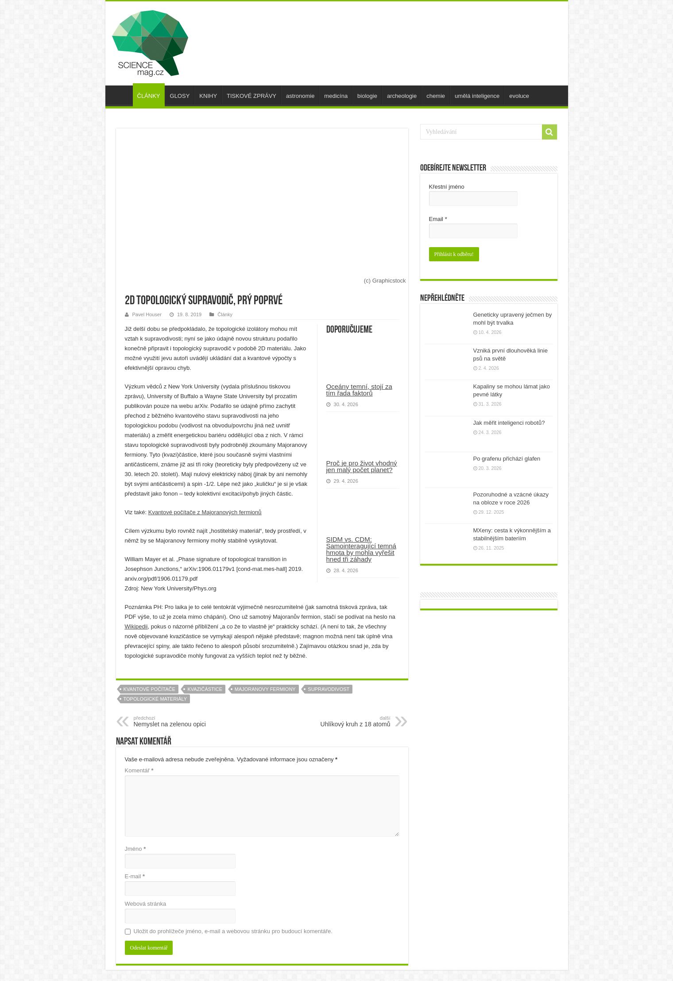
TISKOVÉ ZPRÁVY (251, 96)
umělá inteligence (477, 96)
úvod (121, 94)
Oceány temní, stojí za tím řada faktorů (359, 390)
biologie (367, 96)
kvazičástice (204, 689)
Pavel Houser (147, 314)
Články (224, 314)
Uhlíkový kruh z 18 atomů (345, 721)
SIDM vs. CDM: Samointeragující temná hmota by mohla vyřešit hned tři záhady (361, 549)
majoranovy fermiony (265, 689)
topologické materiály (155, 699)
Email (438, 219)
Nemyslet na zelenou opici (179, 721)
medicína (336, 96)
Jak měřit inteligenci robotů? (509, 422)
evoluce (519, 96)
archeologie (402, 96)
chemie (435, 96)
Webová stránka (145, 903)
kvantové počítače (149, 689)
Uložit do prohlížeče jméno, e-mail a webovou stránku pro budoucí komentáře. (233, 931)
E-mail (135, 876)
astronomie (300, 96)
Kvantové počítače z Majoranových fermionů (205, 512)
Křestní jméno (446, 186)
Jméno (135, 848)
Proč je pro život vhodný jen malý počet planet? (361, 466)
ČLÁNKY (148, 96)
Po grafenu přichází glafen (507, 458)
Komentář (139, 770)
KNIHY (208, 96)
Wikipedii (136, 626)
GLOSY (180, 96)
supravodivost (328, 689)
